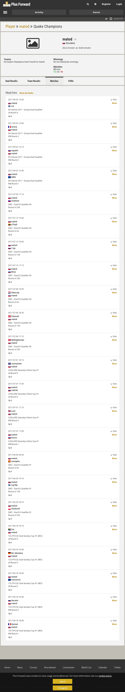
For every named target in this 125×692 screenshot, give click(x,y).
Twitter (117, 667)
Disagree (62, 687)
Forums (33, 667)
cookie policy (105, 675)
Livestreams (68, 667)
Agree (62, 681)
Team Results (33, 81)
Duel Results (12, 81)
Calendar (102, 667)
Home (7, 667)
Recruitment (50, 667)
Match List (86, 667)
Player (10, 26)
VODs (71, 81)
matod (24, 26)
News (20, 667)
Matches (54, 81)
